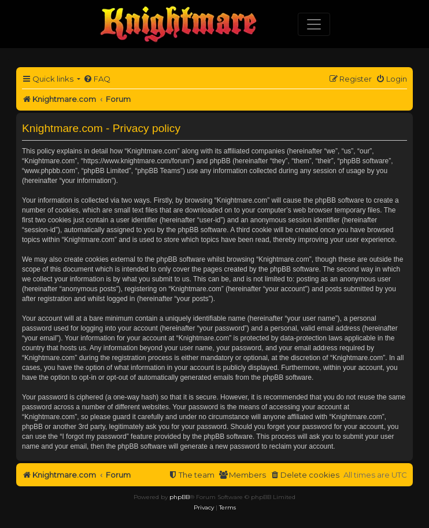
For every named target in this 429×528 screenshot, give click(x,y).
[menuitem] (96, 79)
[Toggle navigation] (314, 24)
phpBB (179, 497)
